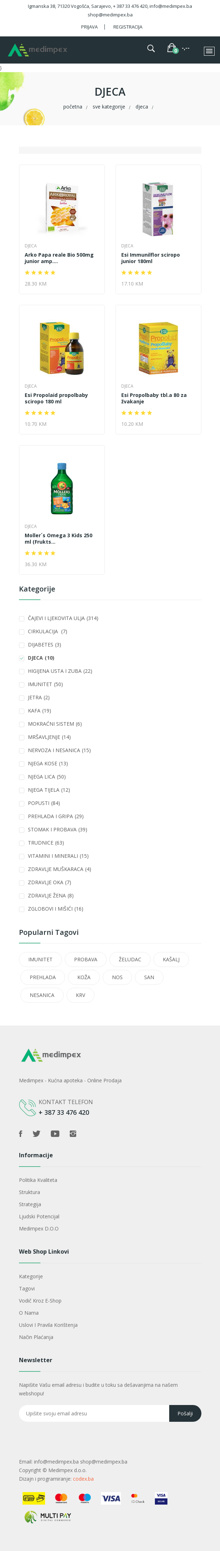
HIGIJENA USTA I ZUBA (60, 671)
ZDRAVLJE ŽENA (51, 895)
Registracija (127, 27)
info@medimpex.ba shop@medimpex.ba (80, 1461)
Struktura (29, 1192)
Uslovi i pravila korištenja (48, 1324)
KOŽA (84, 977)
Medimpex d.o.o (39, 1228)
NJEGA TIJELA (49, 789)
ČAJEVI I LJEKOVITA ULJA (63, 618)
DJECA (142, 106)
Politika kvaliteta (38, 1180)
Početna (72, 106)
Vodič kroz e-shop (40, 1300)
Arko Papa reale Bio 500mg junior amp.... (59, 258)
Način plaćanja (36, 1337)
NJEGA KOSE (48, 763)
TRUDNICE (46, 842)
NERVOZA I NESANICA (59, 750)
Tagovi (27, 1288)
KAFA (39, 710)
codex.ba (83, 1478)
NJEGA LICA (47, 776)
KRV (80, 995)
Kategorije (31, 1276)
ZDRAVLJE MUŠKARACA (59, 869)
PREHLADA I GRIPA (56, 816)
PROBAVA (85, 959)
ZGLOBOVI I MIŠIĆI (55, 908)
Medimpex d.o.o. (67, 1470)
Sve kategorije (109, 106)
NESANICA (42, 995)
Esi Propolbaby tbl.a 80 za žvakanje (154, 398)
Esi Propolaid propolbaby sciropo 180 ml (56, 398)
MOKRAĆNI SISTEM (55, 723)
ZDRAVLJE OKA (49, 882)
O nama (29, 1312)
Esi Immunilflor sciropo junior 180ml (150, 258)
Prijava (89, 27)
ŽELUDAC (130, 959)
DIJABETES (44, 644)
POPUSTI (44, 803)
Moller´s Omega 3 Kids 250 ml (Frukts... (58, 538)
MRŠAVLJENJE (49, 737)
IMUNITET (45, 684)
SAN (149, 977)
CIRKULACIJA (47, 631)
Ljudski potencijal (39, 1216)
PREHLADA (43, 977)
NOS (117, 977)
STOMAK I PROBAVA (57, 829)
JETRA (39, 697)
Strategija (30, 1204)
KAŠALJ (171, 959)
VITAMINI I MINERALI (58, 855)
